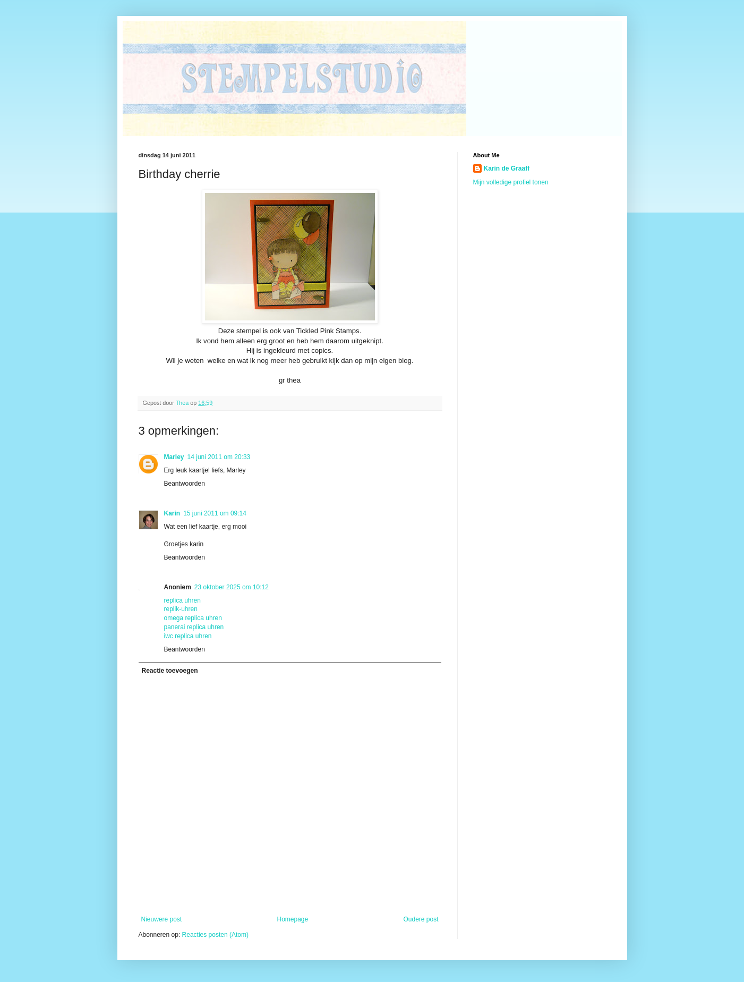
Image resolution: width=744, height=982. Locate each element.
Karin (172, 513)
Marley (174, 457)
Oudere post (420, 919)
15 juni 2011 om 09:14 (214, 513)
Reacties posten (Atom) (215, 934)
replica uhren (182, 600)
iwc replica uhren (188, 636)
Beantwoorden (184, 483)
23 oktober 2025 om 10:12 (231, 587)
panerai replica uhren (194, 627)
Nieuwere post (161, 919)
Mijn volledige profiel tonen (511, 182)
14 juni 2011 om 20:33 (219, 457)
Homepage (292, 919)
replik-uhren (181, 609)
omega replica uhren (193, 618)
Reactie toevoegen (170, 670)
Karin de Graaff (507, 168)
